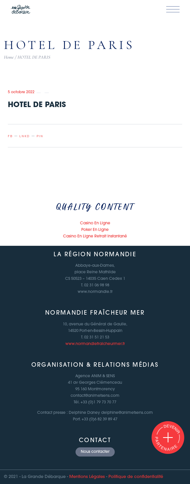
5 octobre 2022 (21, 92)
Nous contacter (95, 452)
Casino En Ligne (95, 223)
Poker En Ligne (95, 230)
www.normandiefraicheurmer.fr (95, 344)
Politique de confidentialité (135, 477)
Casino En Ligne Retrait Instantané (95, 236)
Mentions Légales (87, 477)
